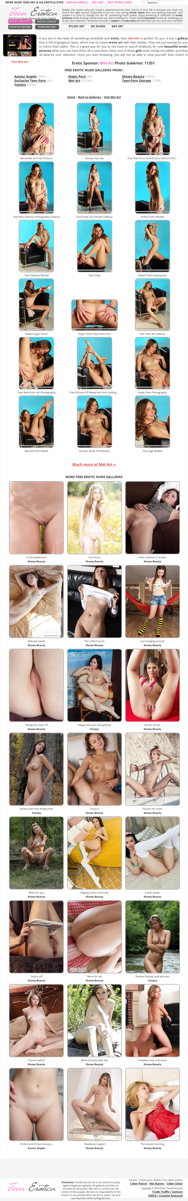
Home (71, 97)
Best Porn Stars (120, 2)
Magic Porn (77, 76)
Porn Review (47, 27)
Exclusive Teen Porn (30, 80)
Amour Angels (77, 2)
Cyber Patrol (138, 1184)
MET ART (117, 26)
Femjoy (20, 84)
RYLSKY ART (77, 26)
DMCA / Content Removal (165, 1196)
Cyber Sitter (175, 1184)
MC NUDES (98, 26)
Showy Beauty (133, 76)
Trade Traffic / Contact (167, 1192)
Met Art (98, 2)
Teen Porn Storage (136, 80)
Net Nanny (156, 1184)
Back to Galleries (89, 97)
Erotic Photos (20, 21)
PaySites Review (20, 27)
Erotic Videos (47, 21)
